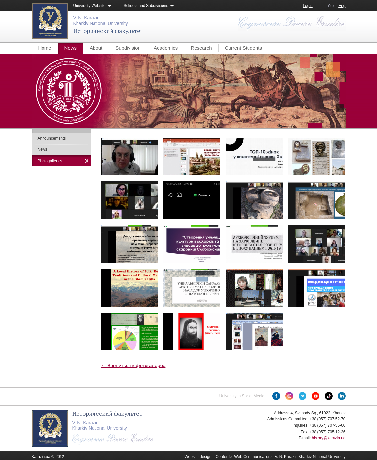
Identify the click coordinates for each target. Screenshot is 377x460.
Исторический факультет (108, 31)
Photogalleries (50, 161)
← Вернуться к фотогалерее (133, 365)
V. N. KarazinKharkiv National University (100, 20)
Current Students (243, 48)
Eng (341, 5)
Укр (330, 5)
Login (307, 5)
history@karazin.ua (329, 438)
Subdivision (128, 48)
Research (201, 48)
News (70, 48)
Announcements (52, 138)
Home (44, 48)
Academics (166, 48)
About (96, 48)
